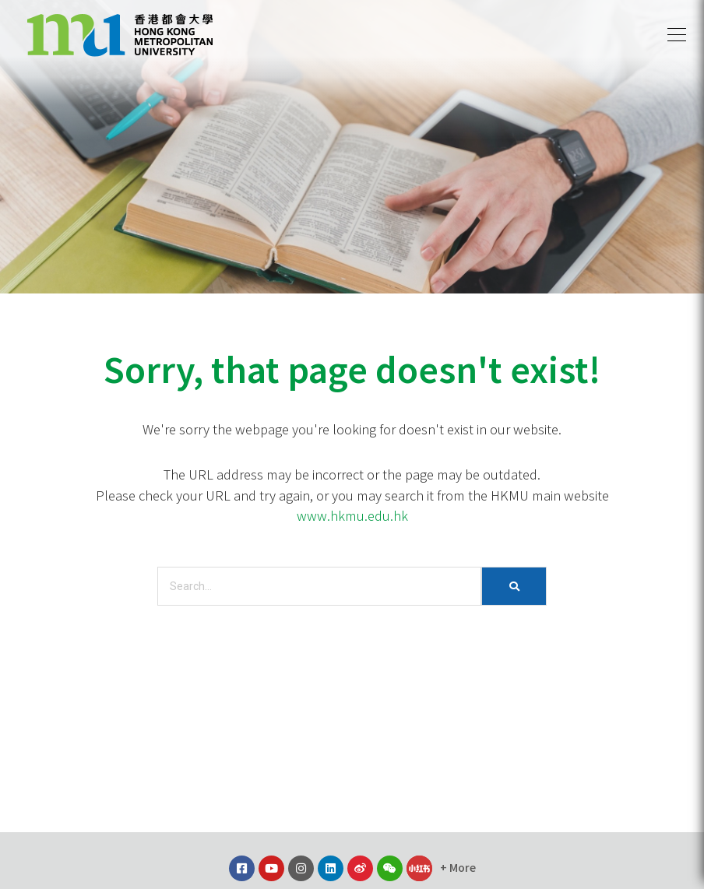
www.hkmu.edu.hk (352, 515)
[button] (676, 35)
